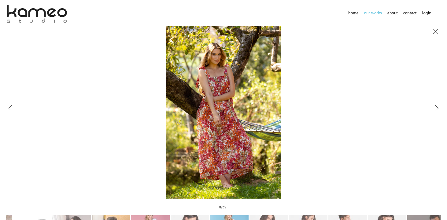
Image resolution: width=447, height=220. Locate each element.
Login (426, 13)
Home (353, 13)
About (392, 13)
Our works (373, 13)
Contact (410, 13)
